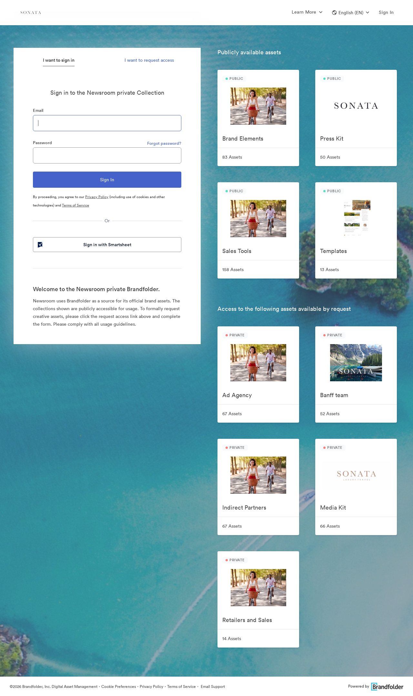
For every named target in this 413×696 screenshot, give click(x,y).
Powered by (375, 686)
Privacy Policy (96, 196)
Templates (333, 251)
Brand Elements (242, 138)
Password (42, 142)
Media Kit (333, 507)
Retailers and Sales (247, 620)
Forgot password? (164, 143)
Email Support (212, 686)
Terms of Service (75, 205)
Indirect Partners (244, 507)
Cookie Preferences (118, 686)
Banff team (334, 395)
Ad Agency (237, 395)
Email (38, 110)
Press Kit (331, 138)
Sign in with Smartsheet (83, 244)
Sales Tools (236, 251)
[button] (350, 12)
